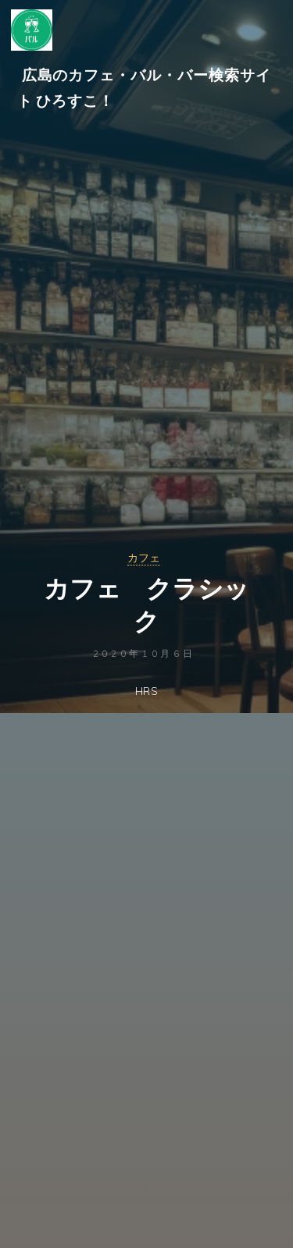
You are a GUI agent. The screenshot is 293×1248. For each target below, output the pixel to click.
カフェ (143, 558)
